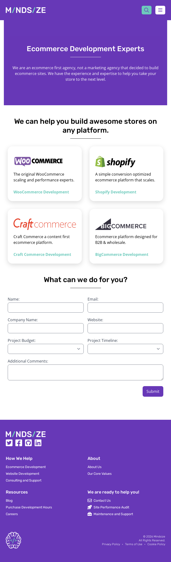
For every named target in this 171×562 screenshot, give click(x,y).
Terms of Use (133, 544)
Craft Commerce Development (42, 254)
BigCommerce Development (121, 254)
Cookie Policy (156, 544)
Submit (152, 391)
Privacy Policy (111, 544)
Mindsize (159, 536)
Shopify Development (115, 192)
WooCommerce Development (41, 192)
